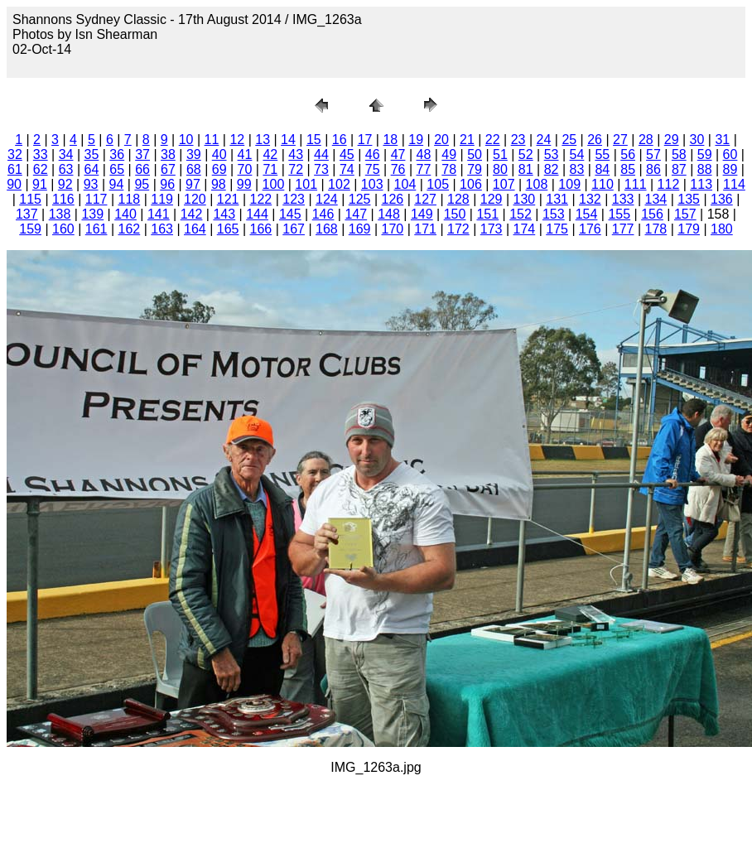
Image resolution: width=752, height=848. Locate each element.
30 (697, 139)
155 (619, 214)
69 (219, 169)
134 (656, 199)
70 (245, 169)
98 (218, 184)
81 (525, 169)
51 (500, 154)
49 (448, 154)
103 (372, 184)
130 (524, 199)
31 (722, 139)
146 (323, 214)
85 (627, 169)
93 (91, 184)
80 (500, 169)
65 (116, 169)
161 (96, 229)
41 (245, 154)
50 (474, 154)
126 (393, 199)
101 (306, 184)
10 (186, 139)
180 (722, 229)
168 (327, 229)
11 (212, 139)
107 (504, 184)
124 (327, 199)
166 (261, 229)
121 (228, 199)
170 (393, 229)
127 (425, 199)
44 (321, 154)
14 (288, 139)
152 (520, 214)
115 (30, 199)
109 (569, 184)
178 (656, 229)
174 (524, 229)
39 (193, 154)
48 (423, 154)
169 (360, 229)
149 (422, 214)
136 (722, 199)
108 (537, 184)
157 (685, 214)
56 (627, 154)
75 (372, 169)
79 (474, 169)
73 (321, 169)
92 (65, 184)
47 (398, 154)
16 (339, 139)
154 (587, 214)
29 (671, 139)
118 (129, 199)
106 (471, 184)
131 (557, 199)
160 (63, 229)
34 (66, 154)
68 (193, 169)
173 (491, 229)
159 (30, 229)
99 (244, 184)
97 (193, 184)
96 (167, 184)
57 (653, 154)
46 (372, 154)
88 (704, 169)
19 (415, 139)
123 (293, 199)
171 (425, 229)
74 (347, 169)
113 (701, 184)
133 (623, 199)
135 (688, 199)
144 (257, 214)
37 (142, 154)
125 (360, 199)
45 (347, 154)
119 (162, 199)
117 (96, 199)
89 (730, 169)
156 (652, 214)
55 (602, 154)
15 (313, 139)
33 (40, 154)
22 (492, 139)
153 (553, 214)
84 (602, 169)
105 (438, 184)
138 (60, 214)
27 (620, 139)
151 (487, 214)
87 (679, 169)
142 (192, 214)
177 (623, 229)
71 (270, 169)
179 (688, 229)
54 (577, 154)
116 (63, 199)
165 (228, 229)
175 (557, 229)
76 (398, 169)
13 (262, 139)
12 (236, 139)
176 (590, 229)
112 (669, 184)
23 (518, 139)
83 (577, 169)
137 (27, 214)
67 (168, 169)
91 (39, 184)
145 (290, 214)
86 (653, 169)
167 (293, 229)
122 (261, 199)
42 (270, 154)
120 (195, 199)
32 (14, 154)
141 (158, 214)
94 (116, 184)
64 (91, 169)
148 (389, 214)
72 (295, 169)
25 (569, 139)
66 (142, 169)
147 (356, 214)
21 (467, 139)
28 (646, 139)
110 (602, 184)
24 (544, 139)
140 (125, 214)
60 (730, 154)
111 (635, 184)
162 (129, 229)
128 (458, 199)
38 (168, 154)
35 (91, 154)
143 (224, 214)
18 (390, 139)
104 (405, 184)
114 (734, 184)
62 (40, 169)
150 (455, 214)
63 (66, 169)
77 (423, 169)
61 (14, 169)
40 (219, 154)
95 (141, 184)
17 (365, 139)
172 (458, 229)
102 (339, 184)
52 (525, 154)
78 (448, 169)
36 (116, 154)
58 (679, 154)
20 (441, 139)
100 (274, 184)
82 (551, 169)
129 (491, 199)
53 (551, 154)
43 (295, 154)
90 (14, 184)
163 (162, 229)
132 (590, 199)
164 (195, 229)
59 (704, 154)
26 (594, 139)
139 (92, 214)
